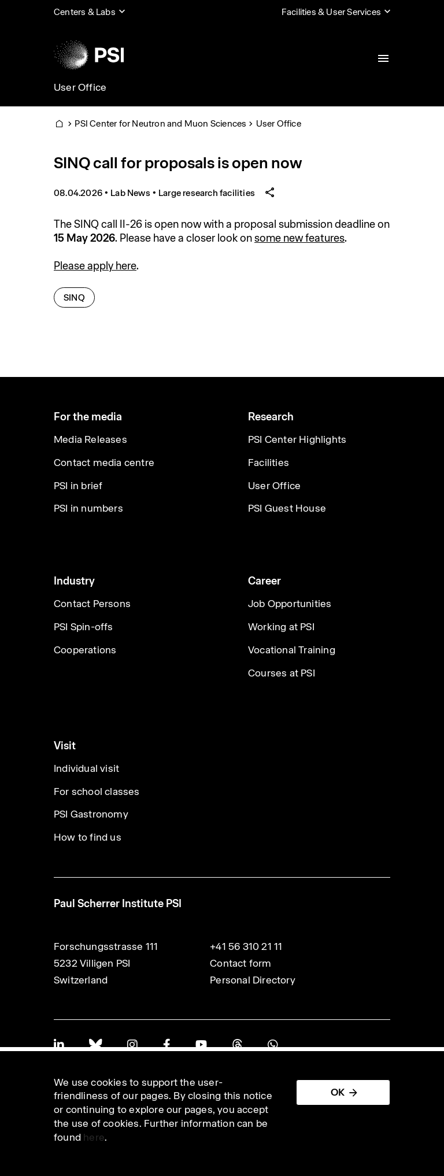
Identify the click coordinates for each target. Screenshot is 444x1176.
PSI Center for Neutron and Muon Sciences (160, 123)
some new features (299, 238)
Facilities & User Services (331, 12)
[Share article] (270, 193)
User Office (80, 87)
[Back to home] (89, 54)
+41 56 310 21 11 (246, 946)
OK (338, 1092)
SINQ (79, 296)
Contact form (240, 963)
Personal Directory (252, 980)
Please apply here (95, 266)
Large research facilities (206, 193)
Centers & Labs (85, 12)
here (94, 1137)
